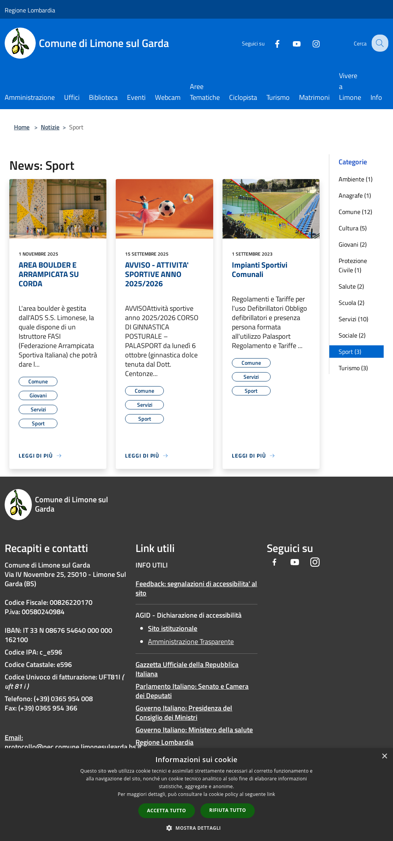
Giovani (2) (353, 244)
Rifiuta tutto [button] (227, 810)
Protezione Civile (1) (353, 265)
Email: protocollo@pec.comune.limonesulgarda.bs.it (73, 742)
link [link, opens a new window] (271, 794)
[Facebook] (271, 43)
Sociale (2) (352, 335)
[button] (196, 828)
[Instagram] (310, 43)
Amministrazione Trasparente (191, 641)
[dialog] (196, 794)
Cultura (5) (353, 228)
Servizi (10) (353, 319)
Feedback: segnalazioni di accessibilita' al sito (196, 588)
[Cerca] (379, 43)
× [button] (384, 756)
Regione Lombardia (30, 10)
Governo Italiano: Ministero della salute (194, 729)
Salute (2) (351, 286)
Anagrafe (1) (355, 195)
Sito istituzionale (172, 628)
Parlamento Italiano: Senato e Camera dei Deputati (192, 691)
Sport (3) (350, 351)
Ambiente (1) (355, 179)
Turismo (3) (353, 368)
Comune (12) (355, 211)
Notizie (50, 127)
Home (22, 127)
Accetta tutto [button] (166, 810)
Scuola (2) (351, 302)
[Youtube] (290, 43)
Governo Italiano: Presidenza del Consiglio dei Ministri (184, 713)
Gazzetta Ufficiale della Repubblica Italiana (187, 669)
